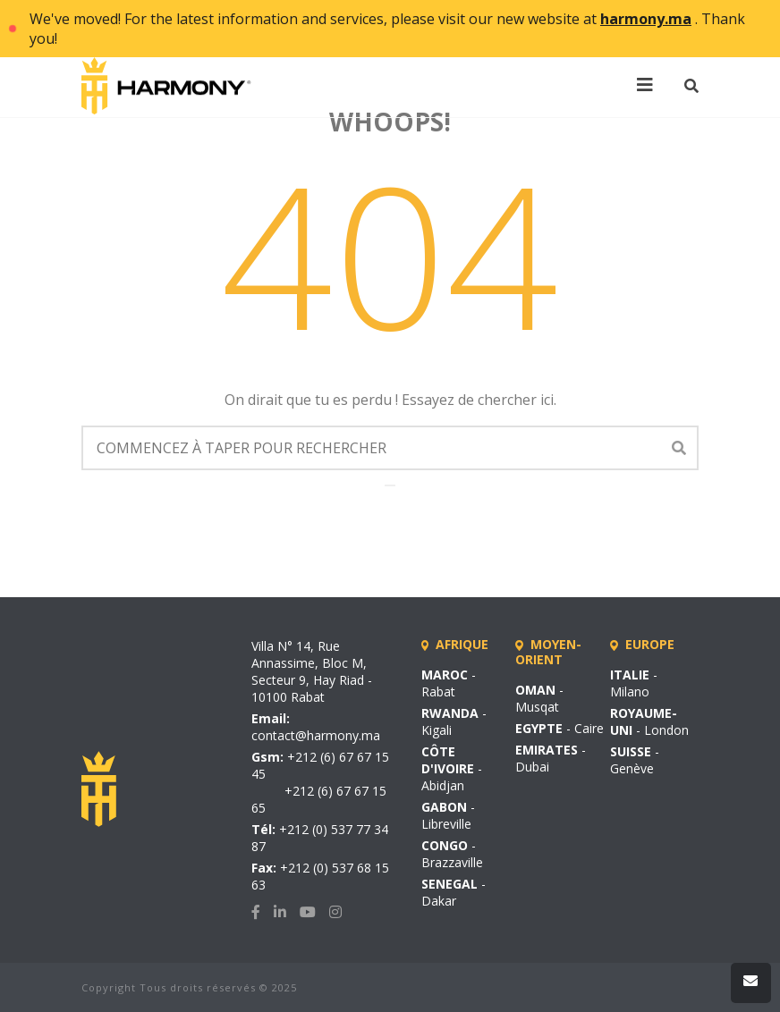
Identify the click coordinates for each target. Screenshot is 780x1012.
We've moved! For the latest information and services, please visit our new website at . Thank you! (387, 28)
